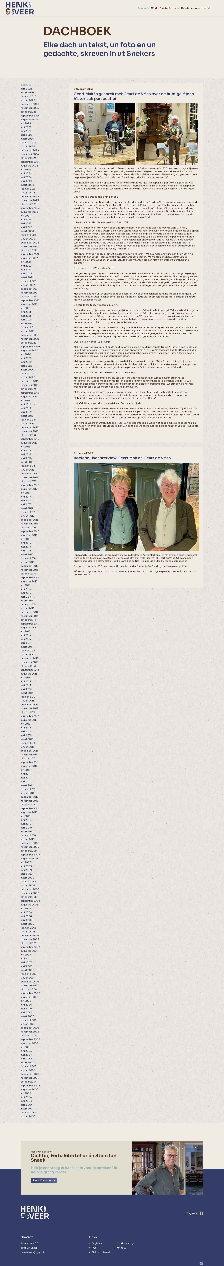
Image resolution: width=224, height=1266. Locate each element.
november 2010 (29, 800)
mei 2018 (26, 454)
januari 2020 (28, 377)
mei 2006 (26, 1008)
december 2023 (30, 196)
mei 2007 (26, 962)
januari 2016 (27, 562)
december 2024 (30, 150)
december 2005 (30, 1027)
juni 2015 (26, 589)
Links (93, 1237)
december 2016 (29, 519)
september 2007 (30, 947)
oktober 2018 (28, 435)
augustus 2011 (29, 766)
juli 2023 (26, 215)
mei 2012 (26, 731)
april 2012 (26, 735)
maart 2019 (27, 415)
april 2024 (26, 181)
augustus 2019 (29, 396)
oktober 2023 (28, 204)
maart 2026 (27, 92)
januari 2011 (27, 793)
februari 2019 (28, 419)
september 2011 (29, 762)
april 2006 (26, 1012)
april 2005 (26, 1058)
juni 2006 (26, 1004)
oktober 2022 (28, 250)
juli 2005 (26, 1047)
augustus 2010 (29, 812)
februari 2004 (29, 1112)
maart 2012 (27, 739)
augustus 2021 (29, 304)
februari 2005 (28, 1066)
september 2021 (30, 300)
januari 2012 (27, 746)
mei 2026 (26, 84)
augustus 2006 (29, 997)
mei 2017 (26, 500)
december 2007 (30, 935)
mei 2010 (26, 823)
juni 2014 (26, 635)
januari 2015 (27, 608)
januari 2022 (28, 285)
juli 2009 (26, 862)
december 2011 (29, 750)
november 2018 (29, 431)
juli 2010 (25, 816)
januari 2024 (28, 192)
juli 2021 (25, 308)
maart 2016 (27, 554)
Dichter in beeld (100, 1252)
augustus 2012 (29, 719)
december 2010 (30, 796)
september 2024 (30, 161)
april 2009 (27, 873)
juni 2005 (26, 1050)
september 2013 (30, 669)
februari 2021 (28, 327)
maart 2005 (27, 1062)
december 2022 (30, 242)
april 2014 (26, 642)
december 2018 (29, 427)
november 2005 (30, 1031)
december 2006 (30, 981)
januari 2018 (27, 469)
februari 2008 (28, 927)
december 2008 (30, 889)
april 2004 (27, 1104)
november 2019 (29, 385)
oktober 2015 (28, 573)
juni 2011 (25, 773)
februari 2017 (28, 512)
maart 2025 (27, 138)
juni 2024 (26, 173)
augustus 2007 (29, 950)
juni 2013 (26, 681)
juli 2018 (25, 446)
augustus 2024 (29, 165)
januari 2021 (27, 331)
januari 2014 (27, 654)
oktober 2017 (28, 481)
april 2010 (26, 827)
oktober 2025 (28, 111)
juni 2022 (26, 265)
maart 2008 (27, 923)
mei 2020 (26, 362)
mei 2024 (26, 177)
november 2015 (29, 569)
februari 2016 (28, 558)
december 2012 (29, 704)
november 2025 (30, 107)
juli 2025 (26, 123)
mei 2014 (26, 639)
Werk (94, 1247)
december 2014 (29, 612)
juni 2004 (26, 1097)
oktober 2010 (28, 804)
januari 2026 (28, 100)
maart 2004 (27, 1108)
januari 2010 (28, 839)
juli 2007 (26, 954)
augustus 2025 (29, 119)
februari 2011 (28, 789)
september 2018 (30, 438)
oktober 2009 (29, 850)
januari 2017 (27, 515)
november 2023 (30, 200)
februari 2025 (28, 142)
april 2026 (26, 88)
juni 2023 (26, 219)
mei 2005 (26, 1054)
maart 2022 (27, 277)
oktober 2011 (28, 758)
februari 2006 (28, 1020)
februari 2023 (28, 234)
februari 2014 (28, 650)
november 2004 (30, 1077)
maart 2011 (27, 785)
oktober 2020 (29, 342)
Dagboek (96, 1243)
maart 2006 (27, 1016)
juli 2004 (26, 1093)
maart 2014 (27, 646)
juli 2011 (25, 769)
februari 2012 (28, 743)
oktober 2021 (28, 296)
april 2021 (26, 319)
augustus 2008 (29, 904)
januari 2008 (28, 931)
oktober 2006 (29, 989)
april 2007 (26, 966)
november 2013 (29, 662)
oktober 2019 (28, 388)
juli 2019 (25, 400)
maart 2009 (27, 877)
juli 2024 (26, 169)
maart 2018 (27, 462)
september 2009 (30, 854)
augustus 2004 (29, 1089)
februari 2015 (28, 604)
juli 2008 (26, 908)
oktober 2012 (28, 712)
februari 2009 (29, 881)
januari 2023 (28, 238)
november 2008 (30, 893)
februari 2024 (28, 188)
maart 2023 (27, 231)
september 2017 (30, 485)
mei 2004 (26, 1100)
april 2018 (26, 458)
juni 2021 (26, 311)
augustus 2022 (29, 258)
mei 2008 (26, 916)
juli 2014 (25, 631)
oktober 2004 (29, 1081)
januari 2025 (28, 146)
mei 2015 (26, 592)
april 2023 (26, 227)
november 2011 (29, 754)
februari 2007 (28, 973)
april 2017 (26, 504)
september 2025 (30, 115)
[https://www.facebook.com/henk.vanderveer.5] (201, 1213)
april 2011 (26, 781)
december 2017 (29, 473)
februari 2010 (28, 835)
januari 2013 (27, 700)
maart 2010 (27, 831)
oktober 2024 (28, 158)
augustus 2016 (29, 535)
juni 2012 (26, 727)
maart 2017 (27, 508)
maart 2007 (27, 970)
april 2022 (26, 273)
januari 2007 (28, 977)
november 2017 (29, 477)
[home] (20, 8)
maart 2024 (27, 184)
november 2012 (29, 708)
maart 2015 (27, 600)
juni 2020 (26, 358)
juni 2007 (26, 958)
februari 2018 (28, 465)
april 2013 (26, 689)
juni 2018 (26, 450)
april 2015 (26, 596)
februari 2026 (28, 96)
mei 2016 (26, 546)
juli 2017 (25, 492)
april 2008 (26, 920)
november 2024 (30, 154)
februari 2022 (28, 281)
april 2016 (26, 550)
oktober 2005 (29, 1035)
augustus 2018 (29, 442)
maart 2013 (27, 693)
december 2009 (30, 843)
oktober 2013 (28, 666)
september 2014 (30, 623)
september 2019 (30, 392)
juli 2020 (26, 354)
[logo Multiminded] (201, 1263)
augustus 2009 (29, 858)
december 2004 (30, 1074)
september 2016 (30, 531)
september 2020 (30, 346)
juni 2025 (26, 127)
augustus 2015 (29, 581)
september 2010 (30, 808)
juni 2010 (26, 820)
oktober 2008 (29, 897)
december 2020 (30, 335)
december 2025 (30, 104)
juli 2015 (25, 585)
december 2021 (29, 288)
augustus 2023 (29, 211)
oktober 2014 (28, 619)
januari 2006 (28, 1024)
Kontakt (121, 1247)
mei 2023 (26, 223)
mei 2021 (26, 315)
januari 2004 (28, 1116)
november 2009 (30, 846)
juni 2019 (26, 404)
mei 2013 (26, 685)
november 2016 (29, 523)
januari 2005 (28, 1070)
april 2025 (26, 134)
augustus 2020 (29, 350)
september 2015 (30, 577)
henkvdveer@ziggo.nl (32, 1252)
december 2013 (29, 658)
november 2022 (30, 246)
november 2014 (29, 616)
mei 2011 (25, 777)
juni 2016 (26, 542)
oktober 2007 (29, 943)
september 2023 (30, 208)
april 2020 (26, 365)
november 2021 (29, 292)
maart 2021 (27, 323)
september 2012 (30, 716)
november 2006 (30, 985)
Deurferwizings (126, 1243)
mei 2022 (26, 269)
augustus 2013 (29, 673)
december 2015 (29, 566)
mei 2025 (26, 131)
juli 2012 (25, 723)
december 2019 (29, 381)
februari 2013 (28, 696)
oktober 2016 (28, 527)
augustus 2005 (29, 1043)
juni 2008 (26, 912)
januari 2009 (28, 885)
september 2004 (30, 1085)
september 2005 (30, 1039)
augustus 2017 (29, 489)
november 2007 (30, 939)
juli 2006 (26, 1000)
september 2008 (30, 900)
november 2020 (30, 338)
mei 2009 (26, 870)
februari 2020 (28, 373)
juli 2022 (26, 261)
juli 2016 (25, 539)
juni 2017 (26, 496)
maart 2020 (27, 369)
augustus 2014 (29, 627)
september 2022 (30, 254)
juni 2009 (26, 866)
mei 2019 (26, 408)
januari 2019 (27, 423)
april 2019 (26, 412)
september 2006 (30, 993)
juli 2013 (25, 677)
